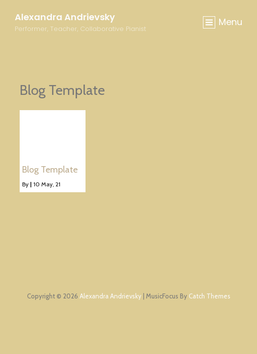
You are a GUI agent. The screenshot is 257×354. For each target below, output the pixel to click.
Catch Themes (209, 296)
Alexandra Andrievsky (65, 17)
